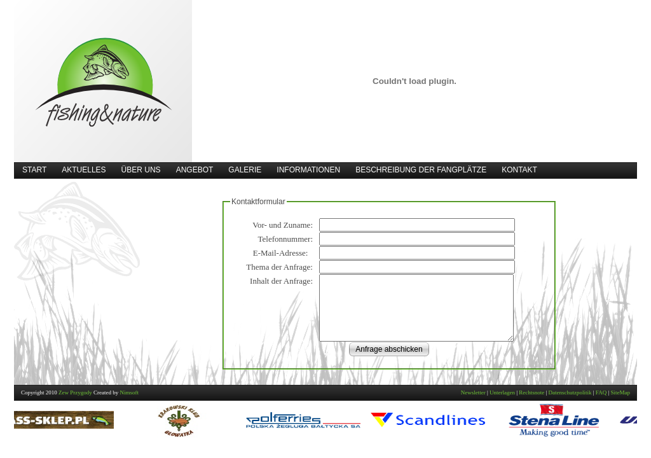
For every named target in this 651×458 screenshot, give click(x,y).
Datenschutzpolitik (570, 392)
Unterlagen (502, 392)
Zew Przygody (75, 392)
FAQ (601, 392)
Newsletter (473, 392)
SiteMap (621, 392)
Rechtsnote (531, 392)
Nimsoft (129, 392)
